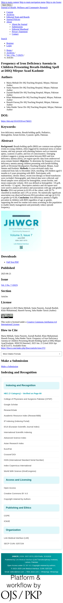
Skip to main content (10, 2)
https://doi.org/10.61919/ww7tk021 (16, 121)
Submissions (17, 27)
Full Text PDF (12, 262)
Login (9, 46)
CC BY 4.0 (27, 565)
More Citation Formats (12, 354)
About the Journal (19, 24)
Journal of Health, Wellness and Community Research (24, 7)
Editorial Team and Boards (17, 17)
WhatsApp (54, 572)
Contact (15, 34)
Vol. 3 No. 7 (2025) (15, 55)
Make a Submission (9, 366)
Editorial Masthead (20, 29)
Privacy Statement (20, 31)
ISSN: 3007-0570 (26, 556)
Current (9, 12)
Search (4, 38)
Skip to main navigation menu (33, 2)
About (9, 22)
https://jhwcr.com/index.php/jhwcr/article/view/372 (23, 348)
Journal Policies (13, 19)
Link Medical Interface (23, 560)
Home (9, 50)
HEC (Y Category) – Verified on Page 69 (22, 393)
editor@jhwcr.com (17, 572)
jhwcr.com (35, 572)
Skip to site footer (53, 2)
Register (10, 43)
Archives (10, 14)
